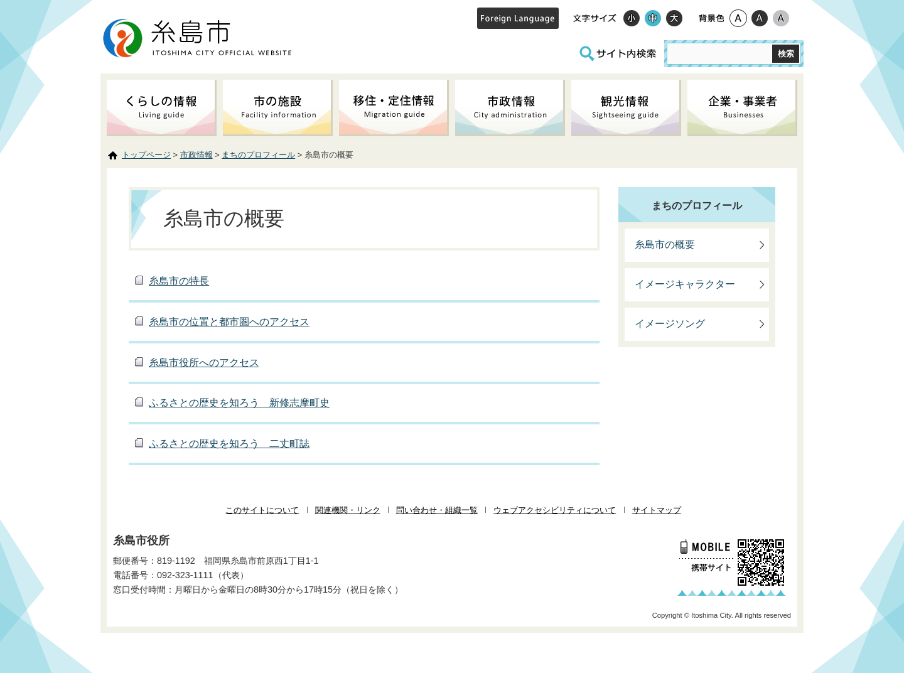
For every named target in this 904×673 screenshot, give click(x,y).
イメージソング (670, 323)
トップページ (146, 154)
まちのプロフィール (258, 154)
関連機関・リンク (347, 510)
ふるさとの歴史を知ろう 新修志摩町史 (239, 402)
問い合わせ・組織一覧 (437, 510)
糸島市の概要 (665, 244)
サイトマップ (656, 510)
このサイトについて (262, 510)
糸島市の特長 (179, 281)
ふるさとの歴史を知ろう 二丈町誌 (229, 443)
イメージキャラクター (685, 284)
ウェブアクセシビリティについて (554, 510)
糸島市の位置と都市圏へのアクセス (229, 321)
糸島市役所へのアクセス (204, 362)
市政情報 (196, 154)
